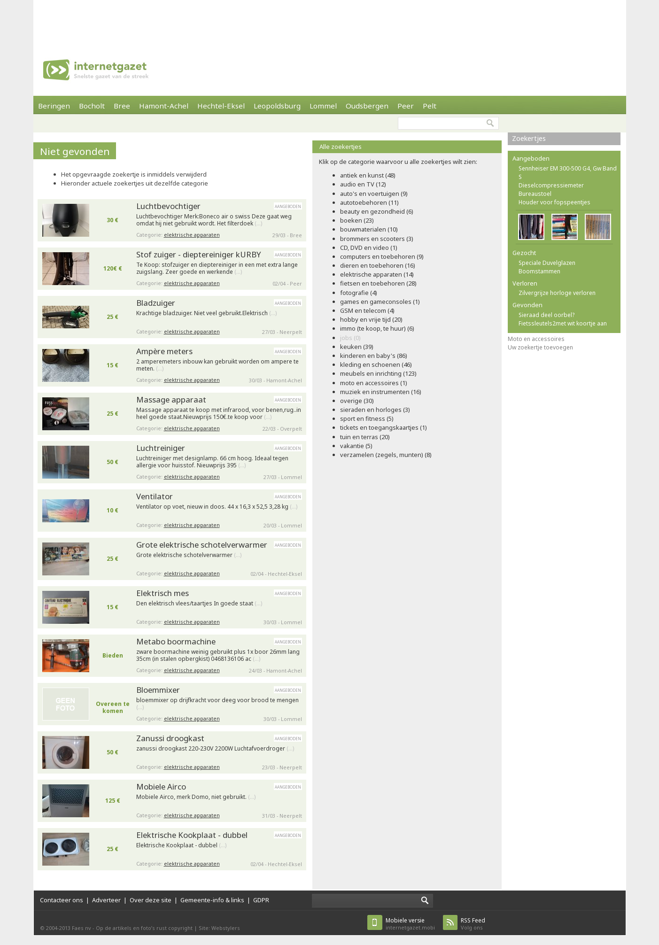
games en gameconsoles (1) (380, 301)
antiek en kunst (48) (367, 175)
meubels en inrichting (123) (378, 373)
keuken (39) (356, 346)
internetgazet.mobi (410, 923)
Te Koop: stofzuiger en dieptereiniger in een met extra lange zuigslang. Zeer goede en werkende (217, 268)
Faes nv (81, 927)
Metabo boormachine (176, 641)
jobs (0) (350, 337)
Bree (122, 105)
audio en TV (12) (363, 184)
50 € (112, 462)
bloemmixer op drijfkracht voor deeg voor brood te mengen (217, 704)
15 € (112, 365)
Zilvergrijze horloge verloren (557, 293)
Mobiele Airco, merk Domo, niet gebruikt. (196, 797)
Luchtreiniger (160, 447)
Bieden (112, 655)
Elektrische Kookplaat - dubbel (192, 834)
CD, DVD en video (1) (368, 247)
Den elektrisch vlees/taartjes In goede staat (199, 603)
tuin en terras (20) (365, 437)
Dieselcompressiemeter (551, 185)
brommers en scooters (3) (376, 238)
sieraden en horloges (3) (375, 409)
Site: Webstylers (219, 927)
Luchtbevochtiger (168, 206)
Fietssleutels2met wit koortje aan (563, 323)
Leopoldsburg (277, 105)
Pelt (429, 105)
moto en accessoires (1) (373, 383)
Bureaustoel (535, 194)
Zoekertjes (529, 138)
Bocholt (92, 105)
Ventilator (154, 496)
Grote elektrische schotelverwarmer (201, 544)
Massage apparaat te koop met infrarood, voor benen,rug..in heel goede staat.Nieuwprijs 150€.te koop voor (218, 413)
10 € (112, 510)
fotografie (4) (358, 292)
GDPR (261, 900)
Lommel (323, 105)
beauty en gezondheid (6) (376, 211)
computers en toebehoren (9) (382, 256)
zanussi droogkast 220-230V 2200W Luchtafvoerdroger (215, 748)
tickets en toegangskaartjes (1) (383, 427)
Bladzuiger (155, 302)
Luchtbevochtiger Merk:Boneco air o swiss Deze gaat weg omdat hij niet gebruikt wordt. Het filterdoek (214, 220)
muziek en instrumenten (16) (380, 391)
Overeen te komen (113, 707)
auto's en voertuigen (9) (374, 193)
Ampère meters (164, 351)
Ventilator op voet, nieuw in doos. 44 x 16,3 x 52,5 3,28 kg (216, 507)
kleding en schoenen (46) (376, 364)
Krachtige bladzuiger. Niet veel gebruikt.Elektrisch (206, 313)
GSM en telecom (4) (367, 310)
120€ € (112, 268)
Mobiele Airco (161, 786)
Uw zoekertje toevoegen (540, 347)
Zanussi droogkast (170, 738)
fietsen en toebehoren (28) (378, 283)
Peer (405, 105)
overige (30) (357, 400)
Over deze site (150, 900)
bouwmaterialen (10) (369, 229)
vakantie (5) (356, 446)
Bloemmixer (158, 689)
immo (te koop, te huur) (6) (377, 328)
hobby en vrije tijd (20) (371, 319)
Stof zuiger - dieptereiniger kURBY (198, 254)
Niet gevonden (75, 151)
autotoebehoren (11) (369, 202)
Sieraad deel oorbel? (546, 315)
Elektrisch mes (162, 593)
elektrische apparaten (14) (377, 274)
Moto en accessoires (536, 339)
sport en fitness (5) (367, 418)
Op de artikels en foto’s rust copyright (144, 927)
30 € (112, 220)
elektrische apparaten (192, 234)
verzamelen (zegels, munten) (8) (386, 454)
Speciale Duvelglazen (547, 263)
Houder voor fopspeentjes (554, 202)
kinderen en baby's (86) (373, 355)
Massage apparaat (171, 399)
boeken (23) (357, 220)
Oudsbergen (367, 105)
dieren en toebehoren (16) (377, 265)
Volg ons (473, 923)
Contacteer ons (61, 900)
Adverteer (106, 900)
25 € (112, 317)
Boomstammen (539, 271)
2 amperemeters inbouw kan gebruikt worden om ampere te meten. (217, 365)
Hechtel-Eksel (221, 105)
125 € (112, 801)
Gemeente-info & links (212, 900)
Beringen (54, 105)
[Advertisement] (330, 21)
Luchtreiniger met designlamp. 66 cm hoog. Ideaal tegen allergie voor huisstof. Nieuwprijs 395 (212, 462)
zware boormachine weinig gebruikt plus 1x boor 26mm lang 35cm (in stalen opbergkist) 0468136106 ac (218, 655)
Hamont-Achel (163, 105)
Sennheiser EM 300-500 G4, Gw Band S (568, 172)
